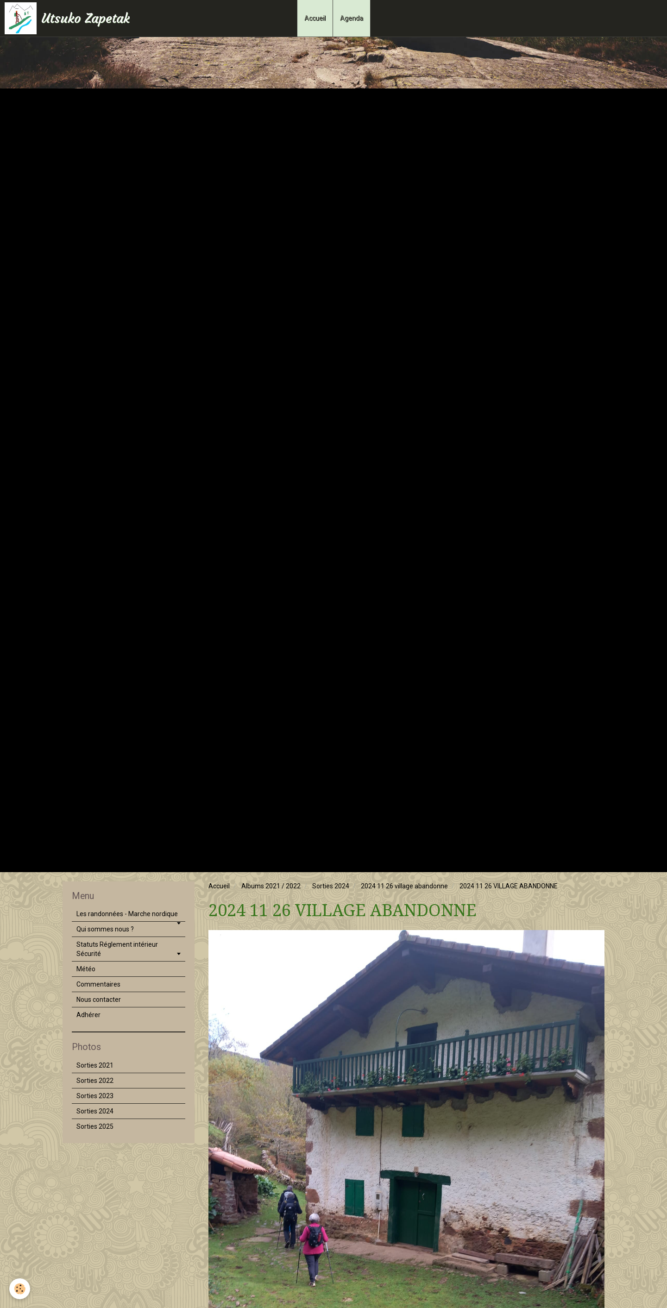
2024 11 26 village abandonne (404, 886)
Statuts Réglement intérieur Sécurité (117, 949)
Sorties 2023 (94, 1096)
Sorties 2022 (94, 1080)
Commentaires (98, 984)
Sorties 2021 (94, 1065)
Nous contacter (98, 999)
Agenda (351, 18)
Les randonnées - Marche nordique (127, 914)
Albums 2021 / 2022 (271, 886)
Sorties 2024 (330, 886)
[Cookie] (19, 1288)
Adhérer (88, 1015)
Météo (85, 969)
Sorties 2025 (94, 1126)
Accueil (315, 18)
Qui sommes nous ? (105, 929)
